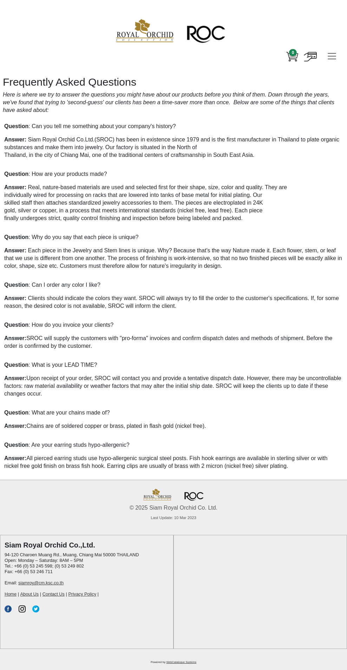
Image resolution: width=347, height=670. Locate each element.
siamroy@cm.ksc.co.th (41, 582)
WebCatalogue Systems (181, 662)
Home (11, 594)
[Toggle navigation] (331, 56)
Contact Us (53, 594)
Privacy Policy (82, 594)
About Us (29, 594)
